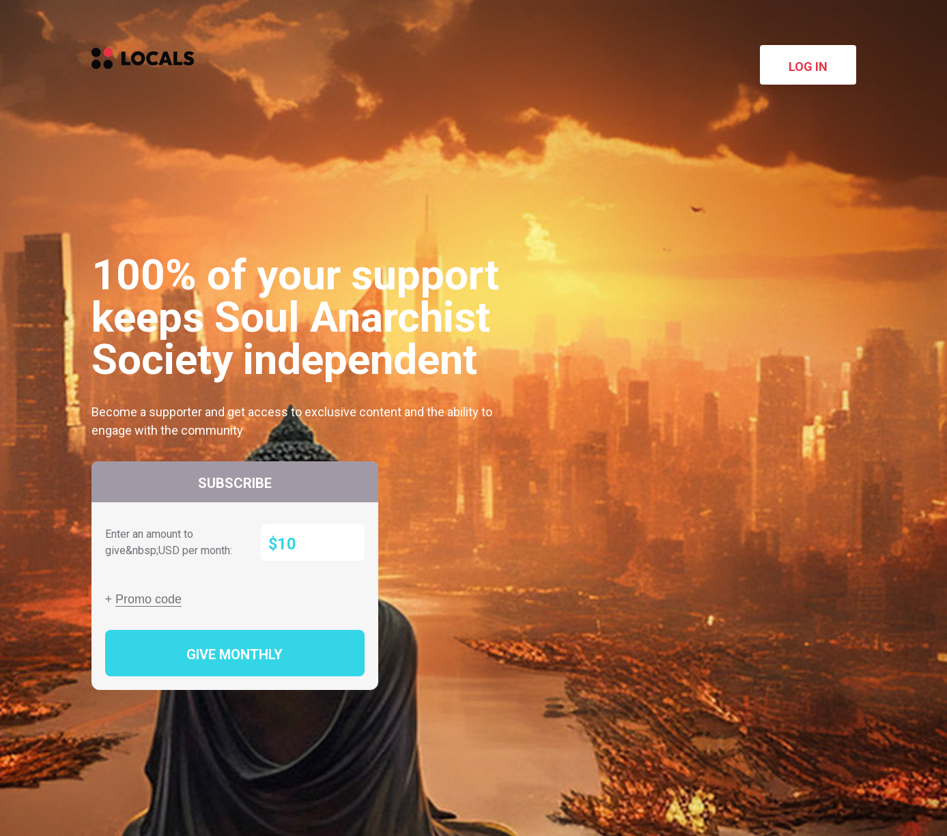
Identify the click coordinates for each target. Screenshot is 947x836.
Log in (808, 66)
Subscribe (235, 483)
